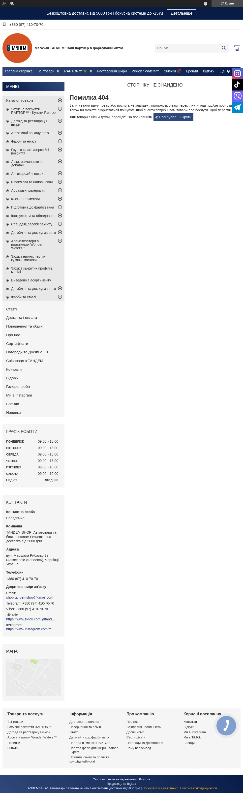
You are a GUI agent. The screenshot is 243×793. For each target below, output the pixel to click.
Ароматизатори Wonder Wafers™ (32, 737)
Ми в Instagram (19, 395)
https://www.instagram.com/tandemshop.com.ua (31, 629)
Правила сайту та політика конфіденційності (89, 759)
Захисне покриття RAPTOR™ (29, 727)
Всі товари (45, 71)
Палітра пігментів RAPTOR (89, 743)
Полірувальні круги (175, 117)
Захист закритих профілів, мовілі (32, 270)
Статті (11, 309)
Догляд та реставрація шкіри (29, 122)
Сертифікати (17, 343)
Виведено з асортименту (31, 280)
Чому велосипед (138, 748)
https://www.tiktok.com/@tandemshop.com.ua (31, 619)
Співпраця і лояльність (143, 727)
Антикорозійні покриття (29, 174)
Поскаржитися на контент (160, 788)
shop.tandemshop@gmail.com (29, 597)
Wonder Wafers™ (145, 71)
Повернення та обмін (24, 326)
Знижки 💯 (172, 71)
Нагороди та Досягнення (27, 352)
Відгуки (208, 71)
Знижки (12, 748)
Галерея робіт (18, 386)
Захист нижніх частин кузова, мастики (28, 258)
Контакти (14, 369)
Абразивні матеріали (28, 190)
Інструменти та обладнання (33, 216)
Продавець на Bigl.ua (121, 784)
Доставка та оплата (84, 722)
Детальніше (181, 13)
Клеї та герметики (25, 199)
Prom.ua (144, 779)
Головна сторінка (18, 71)
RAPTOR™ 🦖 (75, 71)
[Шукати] (223, 48)
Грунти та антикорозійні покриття (30, 151)
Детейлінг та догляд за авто (33, 233)
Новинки (13, 412)
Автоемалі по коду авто (30, 133)
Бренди (192, 71)
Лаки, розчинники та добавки (27, 163)
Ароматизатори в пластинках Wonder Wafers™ (26, 244)
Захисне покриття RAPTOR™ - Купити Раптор (33, 111)
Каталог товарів (19, 100)
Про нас (13, 335)
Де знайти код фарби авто (89, 737)
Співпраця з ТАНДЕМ (24, 361)
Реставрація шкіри (112, 71)
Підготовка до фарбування (32, 207)
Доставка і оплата (21, 317)
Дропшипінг (135, 732)
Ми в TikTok (192, 737)
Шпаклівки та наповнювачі (32, 182)
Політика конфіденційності (198, 788)
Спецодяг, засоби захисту (31, 224)
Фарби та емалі (23, 141)
